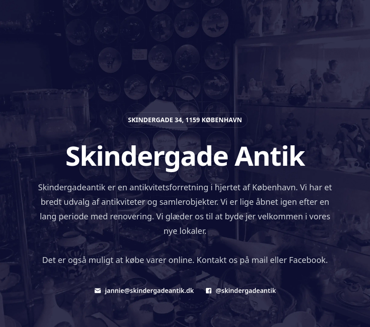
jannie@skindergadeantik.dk (144, 290)
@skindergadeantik (240, 290)
